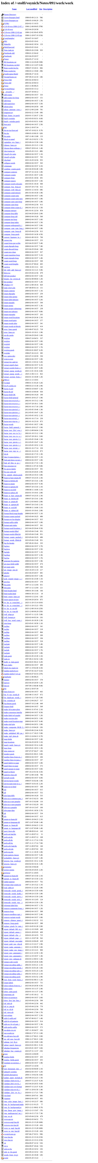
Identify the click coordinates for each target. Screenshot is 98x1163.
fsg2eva (7, 549)
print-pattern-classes (11, 855)
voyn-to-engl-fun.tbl (11, 1122)
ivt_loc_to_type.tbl (11, 611)
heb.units (7, 588)
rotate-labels (8, 983)
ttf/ (5, 1066)
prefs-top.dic (8, 852)
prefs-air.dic (8, 837)
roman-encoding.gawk (12, 977)
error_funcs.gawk (10, 329)
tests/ (6, 1054)
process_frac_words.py (12, 861)
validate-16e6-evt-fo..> (12, 1081)
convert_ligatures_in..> (12, 237)
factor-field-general (11, 398)
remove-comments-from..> (14, 908)
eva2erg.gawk (9, 350)
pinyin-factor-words (11, 781)
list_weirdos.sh (9, 701)
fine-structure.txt (10, 466)
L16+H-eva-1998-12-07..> (14, 26)
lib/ (5, 689)
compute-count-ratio (11, 196)
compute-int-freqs (10, 219)
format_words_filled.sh (12, 540)
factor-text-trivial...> (11, 418)
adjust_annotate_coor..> (13, 110)
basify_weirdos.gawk (12, 121)
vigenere (7, 1098)
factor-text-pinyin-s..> (12, 412)
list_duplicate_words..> (12, 698)
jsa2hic (6, 629)
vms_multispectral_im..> (13, 1113)
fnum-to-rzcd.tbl (10, 490)
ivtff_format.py (9, 617)
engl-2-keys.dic (9, 288)
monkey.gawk (9, 754)
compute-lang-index (11, 222)
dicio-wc (7, 273)
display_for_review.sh (12, 279)
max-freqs (7, 748)
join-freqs (7, 623)
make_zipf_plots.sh (11, 736)
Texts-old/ (7, 83)
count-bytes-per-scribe (12, 243)
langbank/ (7, 677)
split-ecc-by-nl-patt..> (12, 1024)
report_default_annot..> (12, 932)
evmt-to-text (8, 359)
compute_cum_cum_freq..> (14, 228)
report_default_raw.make (13, 941)
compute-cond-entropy (12, 193)
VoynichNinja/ (9, 89)
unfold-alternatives (11, 1075)
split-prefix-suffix (10, 1027)
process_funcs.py (10, 864)
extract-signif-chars (11, 365)
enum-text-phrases (11, 312)
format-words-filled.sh (12, 534)
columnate (8, 166)
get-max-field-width (11, 564)
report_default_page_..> (13, 938)
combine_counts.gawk (12, 169)
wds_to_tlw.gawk (10, 1152)
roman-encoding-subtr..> (13, 974)
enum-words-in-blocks (12, 326)
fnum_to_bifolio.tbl (11, 499)
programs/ (7, 867)
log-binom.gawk (10, 704)
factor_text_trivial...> (12, 448)
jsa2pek (7, 647)
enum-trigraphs (9, 314)
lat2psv (6, 680)
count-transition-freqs (12, 255)
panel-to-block (9, 772)
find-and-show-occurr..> (13, 460)
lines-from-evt (9, 692)
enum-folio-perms (10, 297)
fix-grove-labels (10, 469)
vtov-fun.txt (8, 1140)
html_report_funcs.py (12, 597)
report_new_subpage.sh (12, 959)
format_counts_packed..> (13, 537)
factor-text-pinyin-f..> (12, 410)
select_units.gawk (10, 992)
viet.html (7, 1096)
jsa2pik (6, 650)
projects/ (7, 873)
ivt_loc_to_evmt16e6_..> (13, 603)
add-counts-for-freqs (11, 98)
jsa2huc (7, 641)
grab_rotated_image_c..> (13, 579)
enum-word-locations (12, 317)
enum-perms (8, 306)
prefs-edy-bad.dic (10, 846)
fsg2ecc (7, 546)
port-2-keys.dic (9, 831)
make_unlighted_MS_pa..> (14, 733)
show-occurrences (10, 998)
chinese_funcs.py (10, 145)
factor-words (8, 424)
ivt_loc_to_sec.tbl (10, 608)
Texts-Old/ (8, 80)
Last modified (31, 9)
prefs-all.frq (8, 843)
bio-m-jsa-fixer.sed (11, 130)
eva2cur (7, 338)
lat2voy (7, 683)
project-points (9, 870)
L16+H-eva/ (8, 29)
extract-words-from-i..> (12, 368)
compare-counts (10, 175)
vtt (5, 1143)
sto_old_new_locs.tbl (12, 1039)
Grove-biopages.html (12, 18)
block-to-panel (9, 139)
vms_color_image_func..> (13, 1101)
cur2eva (7, 267)
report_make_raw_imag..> (13, 950)
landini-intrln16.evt (11, 671)
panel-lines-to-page (11, 766)
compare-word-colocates (13, 184)
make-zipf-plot (9, 724)
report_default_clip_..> (12, 935)
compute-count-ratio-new (13, 199)
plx (5, 816)
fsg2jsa (6, 558)
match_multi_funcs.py (12, 745)
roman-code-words (11, 962)
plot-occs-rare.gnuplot (12, 802)
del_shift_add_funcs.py (12, 270)
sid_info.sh (8, 1003)
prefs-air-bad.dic (10, 834)
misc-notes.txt (9, 751)
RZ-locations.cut (10, 62)
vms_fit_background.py (12, 1107)
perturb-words (9, 778)
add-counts (8, 95)
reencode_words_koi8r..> (13, 894)
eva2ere (7, 347)
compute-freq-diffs (11, 214)
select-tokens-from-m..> (13, 986)
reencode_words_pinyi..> (13, 897)
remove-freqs (9, 911)
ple (5, 790)
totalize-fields (9, 1057)
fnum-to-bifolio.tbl (11, 481)
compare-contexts (10, 172)
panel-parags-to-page (11, 769)
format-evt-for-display (12, 519)
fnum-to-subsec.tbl (11, 493)
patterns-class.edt (10, 775)
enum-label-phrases (11, 300)
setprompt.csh (9, 995)
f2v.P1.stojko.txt (10, 386)
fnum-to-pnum (9, 484)
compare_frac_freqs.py (12, 187)
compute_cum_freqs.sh (12, 231)
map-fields (8, 739)
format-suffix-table (11, 522)
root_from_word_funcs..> (13, 980)
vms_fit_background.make (14, 1104)
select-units (8, 989)
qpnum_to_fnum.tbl (11, 879)
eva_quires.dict (9, 356)
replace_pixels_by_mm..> (13, 926)
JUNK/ (6, 23)
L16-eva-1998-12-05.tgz (13, 35)
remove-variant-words (12, 917)
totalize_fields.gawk (11, 1060)
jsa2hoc (7, 635)
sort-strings (8, 1015)
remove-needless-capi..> (13, 914)
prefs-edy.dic (9, 849)
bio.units (7, 136)
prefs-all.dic (8, 840)
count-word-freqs (10, 261)
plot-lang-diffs (9, 796)
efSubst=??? (8, 285)
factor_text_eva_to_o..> (13, 436)
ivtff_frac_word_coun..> (13, 620)
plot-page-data (9, 810)
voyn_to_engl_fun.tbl (12, 1128)
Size (40, 9)
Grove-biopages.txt (11, 20)
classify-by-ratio (10, 154)
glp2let (6, 573)
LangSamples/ (9, 38)
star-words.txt (9, 1033)
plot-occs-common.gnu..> (13, 799)
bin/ (5, 127)
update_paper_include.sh (13, 1078)
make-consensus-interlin (13, 712)
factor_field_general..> (12, 427)
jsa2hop (7, 638)
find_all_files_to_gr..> (12, 463)
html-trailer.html (10, 594)
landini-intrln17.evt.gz (12, 674)
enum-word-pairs (10, 320)
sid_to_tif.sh (8, 1009)
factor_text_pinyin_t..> (12, 445)
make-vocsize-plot (11, 718)
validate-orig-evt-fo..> (12, 1090)
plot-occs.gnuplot (10, 807)
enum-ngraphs (9, 303)
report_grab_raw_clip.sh (13, 944)
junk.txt (7, 659)
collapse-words (9, 163)
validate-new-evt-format (13, 1087)
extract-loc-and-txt (11, 362)
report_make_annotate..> (13, 947)
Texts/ (6, 86)
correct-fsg (8, 240)
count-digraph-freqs (11, 246)
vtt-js (6, 1146)
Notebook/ (8, 56)
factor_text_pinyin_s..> (12, 442)
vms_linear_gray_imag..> (13, 1110)
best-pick (7, 124)
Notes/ (6, 59)
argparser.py (8, 113)
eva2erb (7, 344)
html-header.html (10, 591)
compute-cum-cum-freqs (13, 202)
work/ (6, 1158)
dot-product (8, 282)
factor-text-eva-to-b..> (12, 401)
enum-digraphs (9, 294)
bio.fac (6, 133)
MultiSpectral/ (9, 47)
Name (14, 9)
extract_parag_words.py (13, 371)
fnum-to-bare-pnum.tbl (12, 478)
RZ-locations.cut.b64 (11, 65)
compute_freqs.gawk (11, 234)
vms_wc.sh (8, 1116)
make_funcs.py (9, 730)
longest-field (8, 706)
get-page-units (9, 567)
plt (5, 813)
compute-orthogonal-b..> (13, 225)
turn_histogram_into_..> (13, 1069)
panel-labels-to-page (11, 763)
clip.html (7, 160)
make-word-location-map (13, 721)
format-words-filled (11, 531)
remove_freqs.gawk (11, 923)
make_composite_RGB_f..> (14, 727)
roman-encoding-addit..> (13, 965)
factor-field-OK (9, 395)
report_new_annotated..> (13, 953)
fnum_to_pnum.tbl (11, 502)
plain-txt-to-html (10, 787)
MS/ (5, 41)
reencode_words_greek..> (13, 891)
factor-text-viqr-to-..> (12, 421)
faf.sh (6, 454)
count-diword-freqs (11, 249)
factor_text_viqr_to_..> (12, 451)
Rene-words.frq (9, 71)
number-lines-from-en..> (13, 757)
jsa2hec (7, 626)
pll (5, 793)
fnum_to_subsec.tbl (11, 510)
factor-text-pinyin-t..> (12, 415)
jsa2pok (7, 653)
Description (47, 9)
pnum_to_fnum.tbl (11, 825)
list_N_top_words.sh (11, 695)
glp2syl (6, 576)
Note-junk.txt (9, 50)
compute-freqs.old (10, 216)
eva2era (7, 341)
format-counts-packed (12, 516)
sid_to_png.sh (9, 1006)
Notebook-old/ (9, 53)
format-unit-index (10, 525)
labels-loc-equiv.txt (11, 668)
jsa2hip (6, 632)
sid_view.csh (8, 1012)
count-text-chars (10, 252)
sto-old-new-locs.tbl (11, 1036)
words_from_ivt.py (11, 1155)
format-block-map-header (13, 513)
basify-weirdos (9, 118)
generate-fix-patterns (11, 561)
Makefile (7, 44)
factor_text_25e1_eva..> (13, 430)
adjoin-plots (8, 107)
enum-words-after (10, 323)
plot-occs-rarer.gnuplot (12, 804)
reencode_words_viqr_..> (13, 902)
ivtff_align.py (9, 614)
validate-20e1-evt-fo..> (12, 1084)
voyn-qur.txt (8, 1119)
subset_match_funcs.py (12, 1045)
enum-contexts (9, 291)
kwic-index (8, 665)
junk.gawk (8, 656)
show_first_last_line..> (12, 1000)
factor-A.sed (8, 389)
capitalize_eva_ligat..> (12, 142)
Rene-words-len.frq (11, 68)
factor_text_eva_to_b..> (13, 433)
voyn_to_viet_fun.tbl (11, 1131)
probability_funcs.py (11, 858)
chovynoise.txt (9, 151)
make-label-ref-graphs (12, 715)
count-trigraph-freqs (11, 258)
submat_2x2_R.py (10, 1042)
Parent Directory (10, 15)
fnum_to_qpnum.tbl (11, 505)
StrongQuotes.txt (10, 77)
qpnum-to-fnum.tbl (11, 876)
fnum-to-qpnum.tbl (11, 487)
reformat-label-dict (11, 905)
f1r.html (7, 383)
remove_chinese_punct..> (13, 920)
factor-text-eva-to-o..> (12, 404)
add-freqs (7, 101)
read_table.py (9, 888)
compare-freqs (9, 178)
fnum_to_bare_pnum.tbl (13, 496)
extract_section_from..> (13, 377)
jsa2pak (7, 644)
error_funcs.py (9, 332)
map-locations (9, 742)
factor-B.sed (8, 392)
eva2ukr (7, 353)
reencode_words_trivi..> (13, 900)
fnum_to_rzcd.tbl (10, 508)
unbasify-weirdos (10, 1072)
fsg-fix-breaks (9, 543)
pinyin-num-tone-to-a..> (13, 784)
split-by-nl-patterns (11, 1021)
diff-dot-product (10, 276)
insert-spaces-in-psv (11, 600)
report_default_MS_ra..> (13, 929)
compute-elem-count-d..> (13, 208)
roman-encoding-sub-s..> (13, 971)
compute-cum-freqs (11, 205)
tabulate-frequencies (11, 1048)
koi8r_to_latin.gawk (11, 662)
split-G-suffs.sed (10, 1018)
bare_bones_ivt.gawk (12, 116)
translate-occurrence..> (12, 1063)
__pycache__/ (9, 92)
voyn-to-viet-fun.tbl (11, 1125)
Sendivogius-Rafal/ (11, 74)
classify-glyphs (9, 157)
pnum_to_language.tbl (12, 828)
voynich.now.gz (10, 1134)
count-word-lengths (11, 264)
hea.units (7, 585)
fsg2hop (7, 555)
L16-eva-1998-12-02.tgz (13, 32)
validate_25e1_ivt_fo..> (13, 1093)
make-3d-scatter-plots (12, 709)
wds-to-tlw (8, 1149)
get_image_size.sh (11, 570)
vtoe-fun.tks (8, 1137)
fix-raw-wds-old (10, 472)
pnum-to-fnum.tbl (10, 819)
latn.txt (6, 686)
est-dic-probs (9, 335)
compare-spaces (10, 181)
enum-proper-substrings (13, 309)
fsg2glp (7, 552)
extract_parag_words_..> (13, 374)
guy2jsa (7, 582)
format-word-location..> (13, 528)
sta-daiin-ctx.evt (10, 1030)
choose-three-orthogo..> (13, 148)
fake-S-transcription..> (12, 457)
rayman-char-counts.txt (12, 885)
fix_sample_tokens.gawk (13, 475)
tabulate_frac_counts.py (13, 1051)
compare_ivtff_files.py (12, 190)
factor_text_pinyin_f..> (12, 439)
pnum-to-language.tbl (12, 822)
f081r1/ (6, 380)
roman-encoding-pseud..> (13, 968)
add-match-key (9, 104)
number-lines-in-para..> (12, 760)
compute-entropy (10, 211)
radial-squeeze (9, 882)
